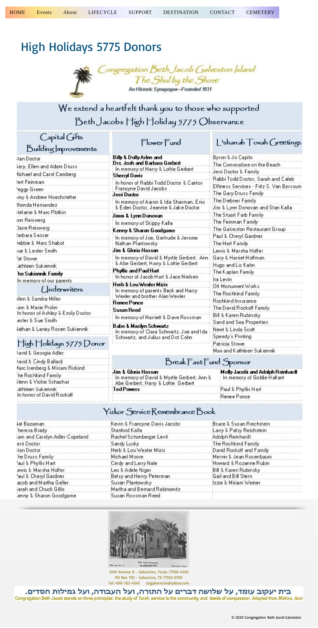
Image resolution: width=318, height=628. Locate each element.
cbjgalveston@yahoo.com (167, 582)
